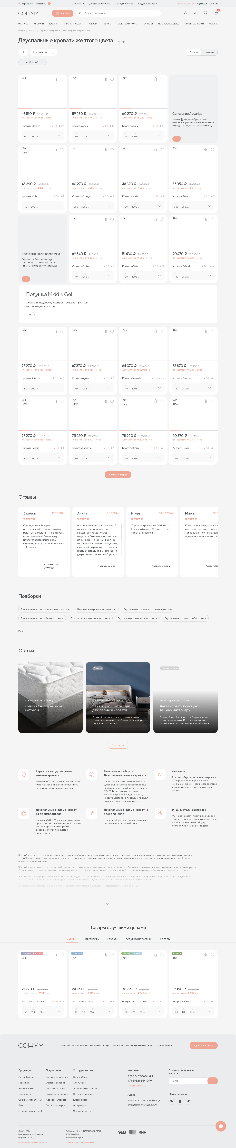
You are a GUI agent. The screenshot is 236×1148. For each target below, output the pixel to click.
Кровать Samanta (82, 448)
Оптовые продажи (83, 1094)
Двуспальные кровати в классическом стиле (45, 609)
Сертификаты (26, 1077)
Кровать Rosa (180, 196)
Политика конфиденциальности (32, 1142)
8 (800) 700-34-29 (207, 3)
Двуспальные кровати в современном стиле (148, 609)
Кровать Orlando (181, 266)
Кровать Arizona (31, 378)
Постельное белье (168, 23)
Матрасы (72, 939)
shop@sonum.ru (137, 1085)
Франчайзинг (80, 1077)
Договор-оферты (56, 1105)
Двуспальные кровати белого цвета (137, 618)
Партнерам (92, 939)
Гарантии (23, 1082)
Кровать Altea (80, 126)
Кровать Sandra (30, 448)
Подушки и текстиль (139, 939)
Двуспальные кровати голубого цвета (185, 618)
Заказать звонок (186, 3)
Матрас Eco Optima (33, 1001)
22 (61, 126)
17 (162, 266)
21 (162, 126)
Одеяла (213, 23)
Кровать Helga (180, 448)
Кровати (39, 23)
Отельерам (79, 1082)
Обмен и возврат (55, 1082)
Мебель (165, 939)
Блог (21, 1105)
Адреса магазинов (204, 1045)
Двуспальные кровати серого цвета (90, 618)
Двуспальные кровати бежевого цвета (42, 618)
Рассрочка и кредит (57, 1077)
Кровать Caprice (31, 126)
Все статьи (118, 745)
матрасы (23, 23)
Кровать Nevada (131, 378)
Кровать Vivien (30, 196)
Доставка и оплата (99, 3)
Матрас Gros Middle (83, 1001)
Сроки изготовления (30, 1099)
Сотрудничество (124, 3)
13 (62, 1001)
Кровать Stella (130, 196)
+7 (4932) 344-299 (140, 1080)
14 (162, 1001)
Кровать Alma (130, 126)
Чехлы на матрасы (127, 23)
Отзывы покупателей (30, 1111)
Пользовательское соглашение (80, 1142)
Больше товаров (118, 474)
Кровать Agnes (80, 378)
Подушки (93, 23)
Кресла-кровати (73, 23)
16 (112, 126)
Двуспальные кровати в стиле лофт (96, 609)
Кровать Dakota (181, 378)
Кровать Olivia (130, 266)
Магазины (41, 3)
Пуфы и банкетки (194, 23)
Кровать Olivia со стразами (81, 266)
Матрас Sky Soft (181, 1001)
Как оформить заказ (57, 1094)
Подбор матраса (147, 3)
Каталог (63, 13)
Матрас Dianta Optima (134, 1001)
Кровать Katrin (130, 448)
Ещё (20, 631)
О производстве (82, 1111)
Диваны (53, 23)
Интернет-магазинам (85, 1088)
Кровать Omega (81, 196)
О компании (78, 3)
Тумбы (107, 23)
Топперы (148, 23)
